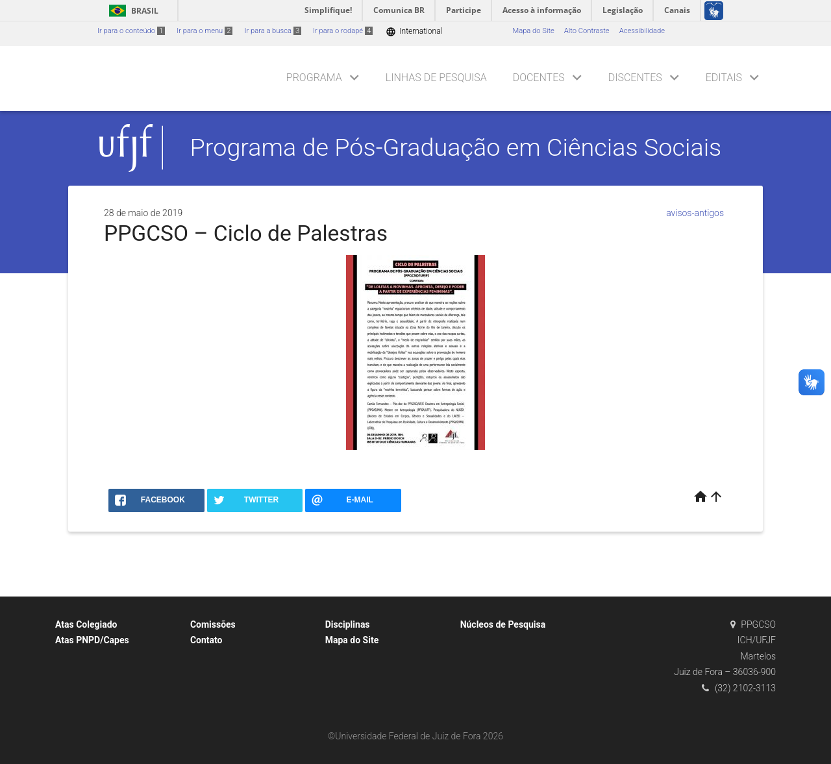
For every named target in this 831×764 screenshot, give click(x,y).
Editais (724, 77)
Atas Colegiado (86, 624)
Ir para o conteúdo (131, 31)
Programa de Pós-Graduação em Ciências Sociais (456, 147)
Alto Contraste (587, 31)
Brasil (131, 10)
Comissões (213, 624)
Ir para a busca (272, 31)
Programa (314, 77)
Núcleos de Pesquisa (503, 624)
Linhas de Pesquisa (436, 77)
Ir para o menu (204, 31)
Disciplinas (347, 624)
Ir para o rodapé (343, 31)
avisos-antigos (695, 213)
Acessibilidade (642, 31)
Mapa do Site (533, 31)
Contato (206, 640)
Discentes (635, 77)
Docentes (539, 77)
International (414, 31)
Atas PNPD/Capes (92, 640)
